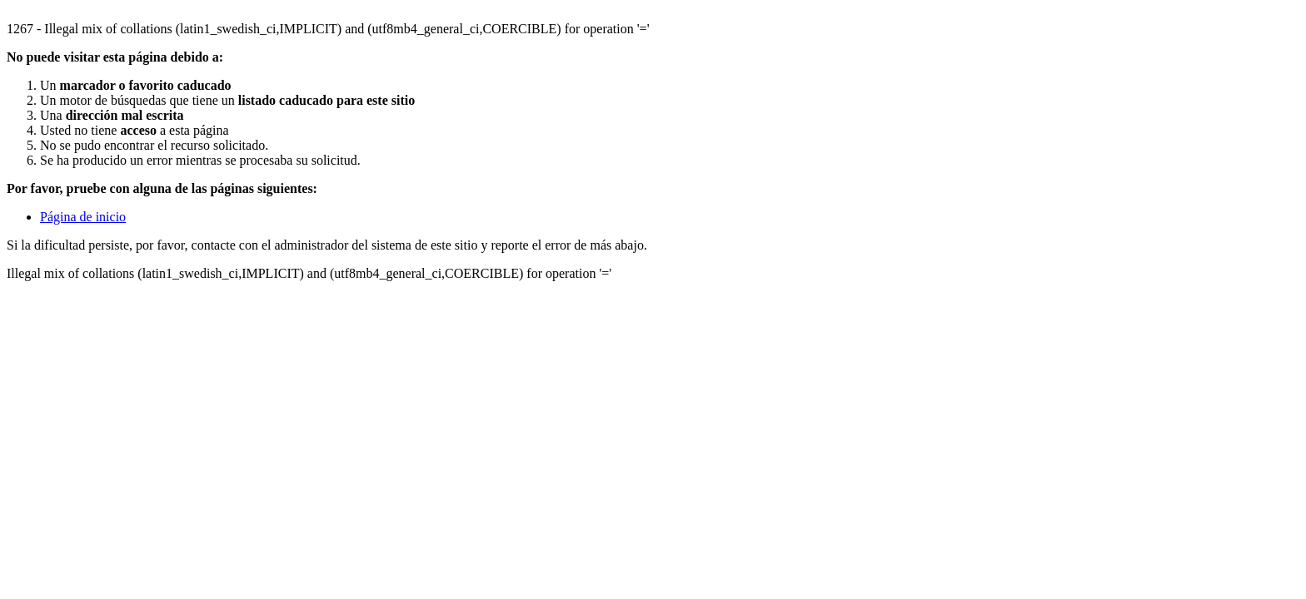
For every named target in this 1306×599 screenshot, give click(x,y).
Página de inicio (83, 217)
